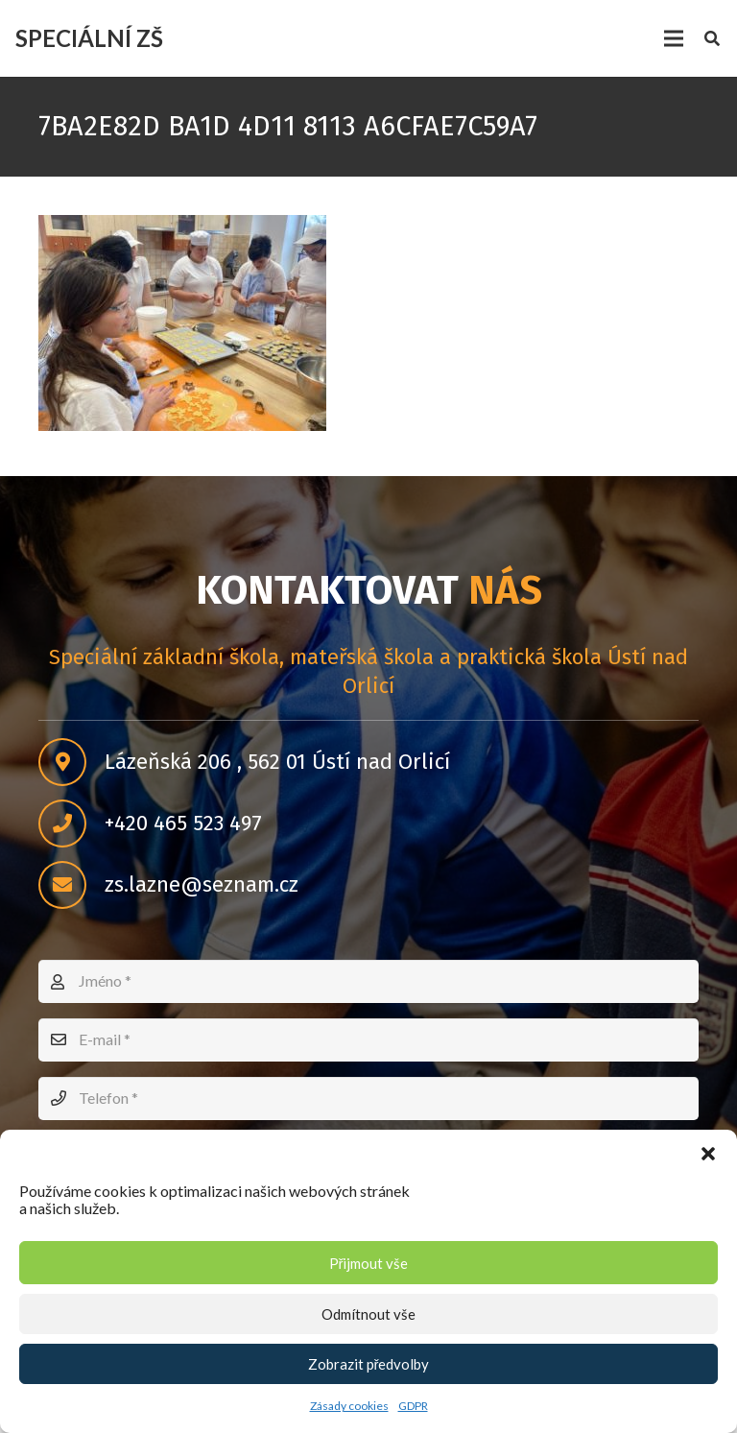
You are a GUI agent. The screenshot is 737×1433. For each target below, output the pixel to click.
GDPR (413, 1405)
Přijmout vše (369, 1263)
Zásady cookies (349, 1405)
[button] (708, 1153)
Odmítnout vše (368, 1314)
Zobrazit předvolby (369, 1364)
